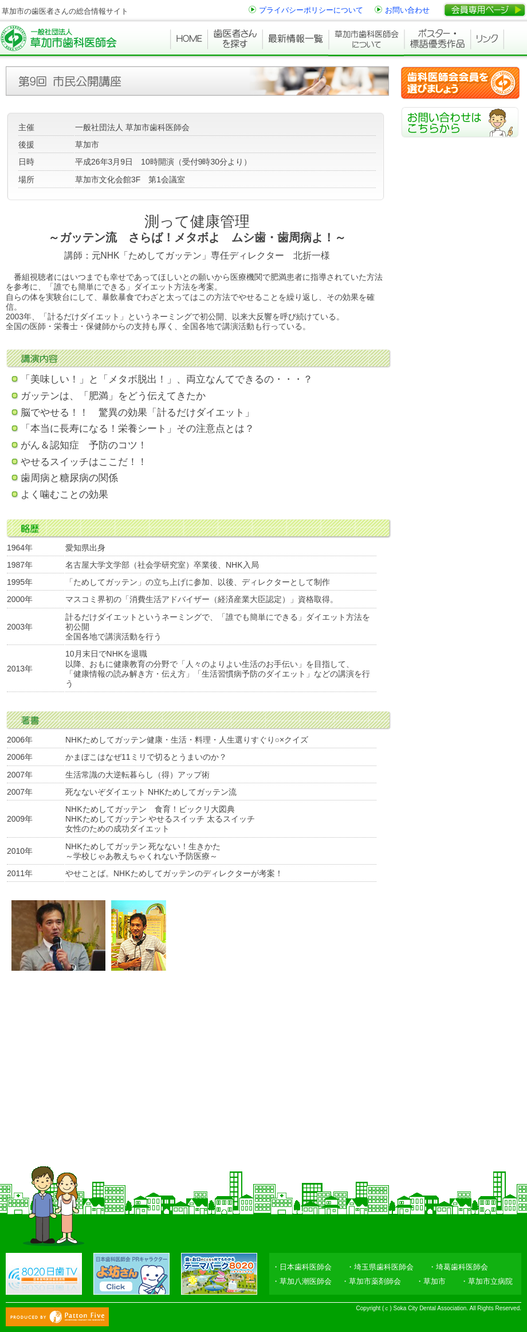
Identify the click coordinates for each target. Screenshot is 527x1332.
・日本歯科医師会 (302, 1267)
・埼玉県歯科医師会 (380, 1267)
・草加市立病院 (487, 1281)
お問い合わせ (407, 10)
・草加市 (431, 1281)
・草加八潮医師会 (302, 1281)
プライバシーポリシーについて (311, 10)
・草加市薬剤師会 (371, 1281)
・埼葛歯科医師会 (458, 1267)
